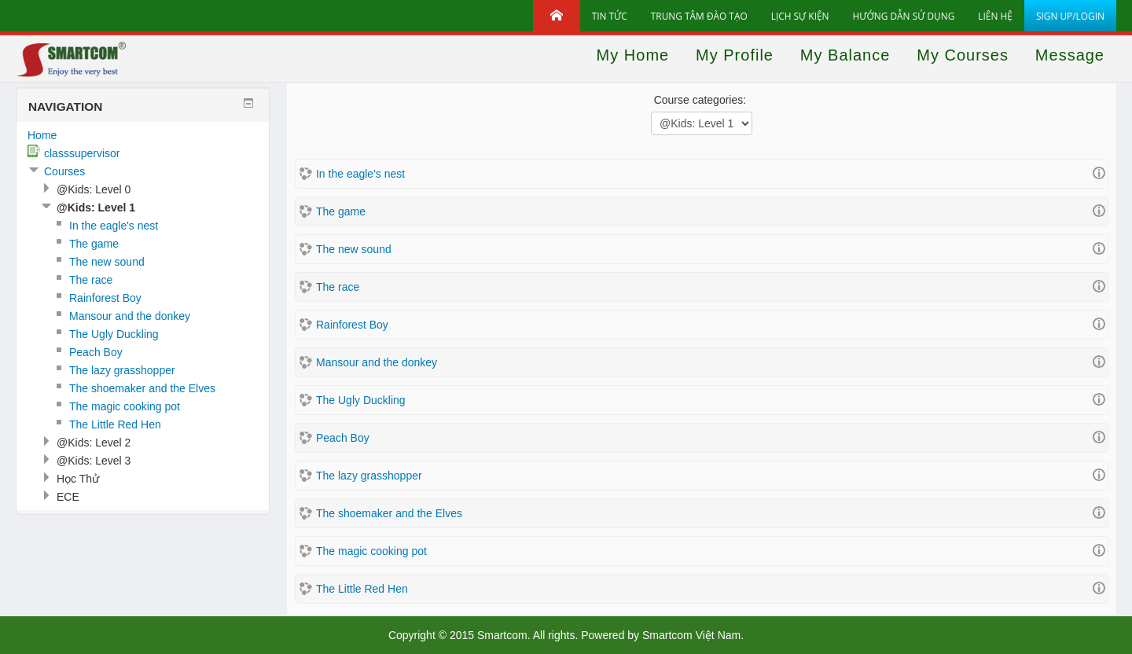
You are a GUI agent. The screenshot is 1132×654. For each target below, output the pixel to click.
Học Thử (78, 478)
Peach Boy (342, 438)
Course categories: (700, 100)
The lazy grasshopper (369, 475)
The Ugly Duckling (361, 400)
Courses (64, 171)
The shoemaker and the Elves (389, 513)
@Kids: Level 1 (96, 207)
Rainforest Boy (352, 324)
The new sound (353, 249)
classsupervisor (81, 153)
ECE (68, 496)
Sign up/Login (1070, 15)
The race (337, 287)
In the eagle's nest (360, 173)
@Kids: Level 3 (93, 460)
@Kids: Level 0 (93, 189)
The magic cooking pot (371, 551)
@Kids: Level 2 (93, 442)
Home (42, 135)
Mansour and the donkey (376, 362)
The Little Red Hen (362, 588)
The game (341, 211)
